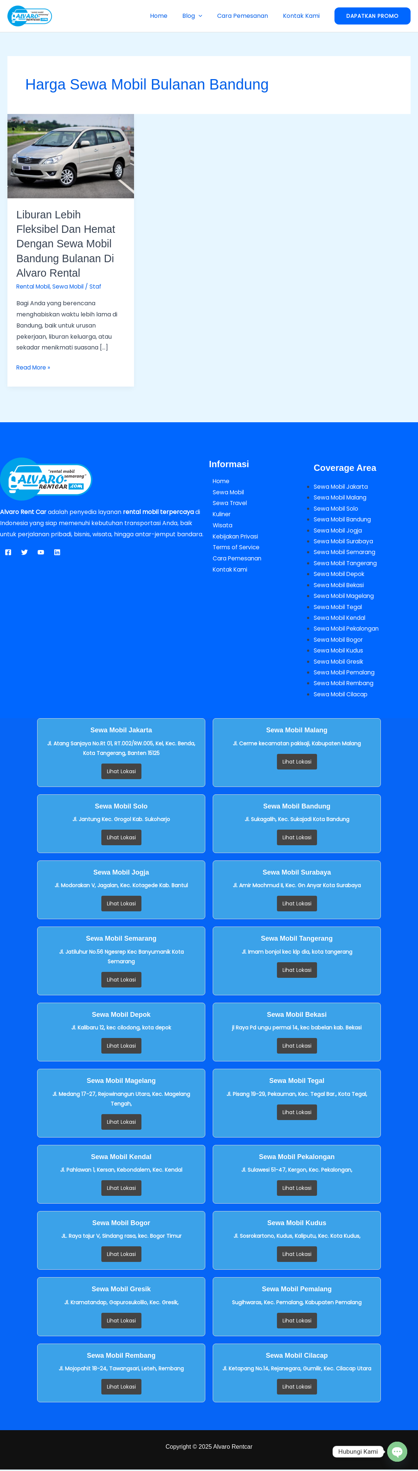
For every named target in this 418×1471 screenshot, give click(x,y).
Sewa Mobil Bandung (343, 519)
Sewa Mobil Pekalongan (348, 629)
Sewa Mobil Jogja (338, 530)
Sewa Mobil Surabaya (345, 541)
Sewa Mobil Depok (340, 574)
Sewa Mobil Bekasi (340, 585)
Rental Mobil (34, 286)
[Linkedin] (57, 551)
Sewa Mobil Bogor (339, 640)
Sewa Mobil (71, 286)
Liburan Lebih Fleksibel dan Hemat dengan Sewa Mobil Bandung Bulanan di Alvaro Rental (68, 243)
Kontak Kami (302, 16)
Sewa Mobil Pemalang (346, 674)
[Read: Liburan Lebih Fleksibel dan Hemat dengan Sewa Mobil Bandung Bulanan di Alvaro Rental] (70, 156)
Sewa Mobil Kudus (339, 651)
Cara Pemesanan (247, 16)
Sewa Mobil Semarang (346, 552)
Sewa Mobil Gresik (340, 662)
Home (169, 16)
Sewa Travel (227, 502)
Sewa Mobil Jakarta (342, 486)
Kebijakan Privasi (233, 535)
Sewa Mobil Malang (341, 497)
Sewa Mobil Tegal (339, 607)
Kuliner (219, 514)
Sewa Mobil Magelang (345, 596)
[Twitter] (24, 551)
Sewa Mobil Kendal (341, 618)
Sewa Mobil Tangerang (347, 563)
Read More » (34, 366)
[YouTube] (40, 551)
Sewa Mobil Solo (337, 508)
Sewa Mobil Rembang (345, 684)
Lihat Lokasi (121, 773)
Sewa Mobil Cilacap (342, 695)
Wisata (219, 524)
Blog (200, 16)
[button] (206, 16)
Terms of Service (233, 547)
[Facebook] (8, 551)
